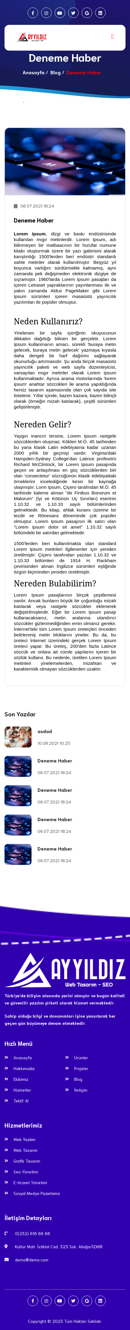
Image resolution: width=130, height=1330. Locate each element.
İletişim (80, 1090)
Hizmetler (22, 1090)
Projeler (81, 1068)
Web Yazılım (24, 1139)
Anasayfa (33, 72)
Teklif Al (21, 1100)
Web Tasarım (26, 1150)
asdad (45, 731)
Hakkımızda (24, 1068)
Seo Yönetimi (26, 1171)
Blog (55, 72)
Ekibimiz (21, 1079)
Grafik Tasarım (27, 1160)
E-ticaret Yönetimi (30, 1182)
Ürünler (81, 1057)
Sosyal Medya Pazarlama (37, 1193)
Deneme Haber (34, 219)
